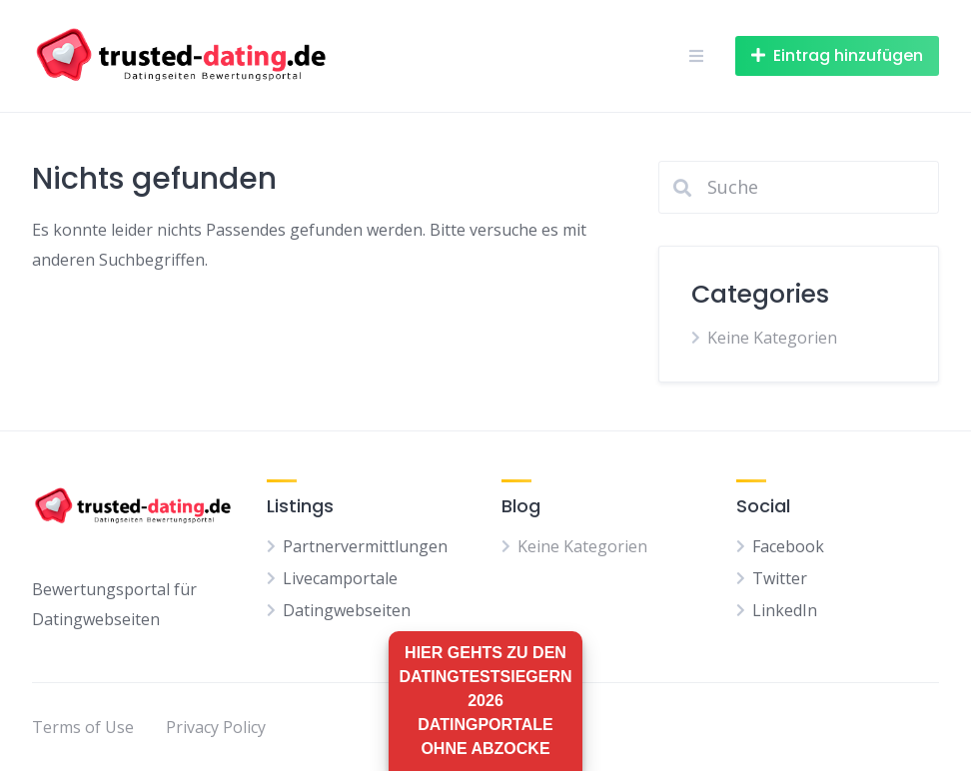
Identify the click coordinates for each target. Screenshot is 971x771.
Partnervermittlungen (365, 546)
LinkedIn (784, 610)
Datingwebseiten (347, 610)
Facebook (788, 546)
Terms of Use (83, 727)
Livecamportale (340, 578)
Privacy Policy (216, 727)
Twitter (779, 578)
